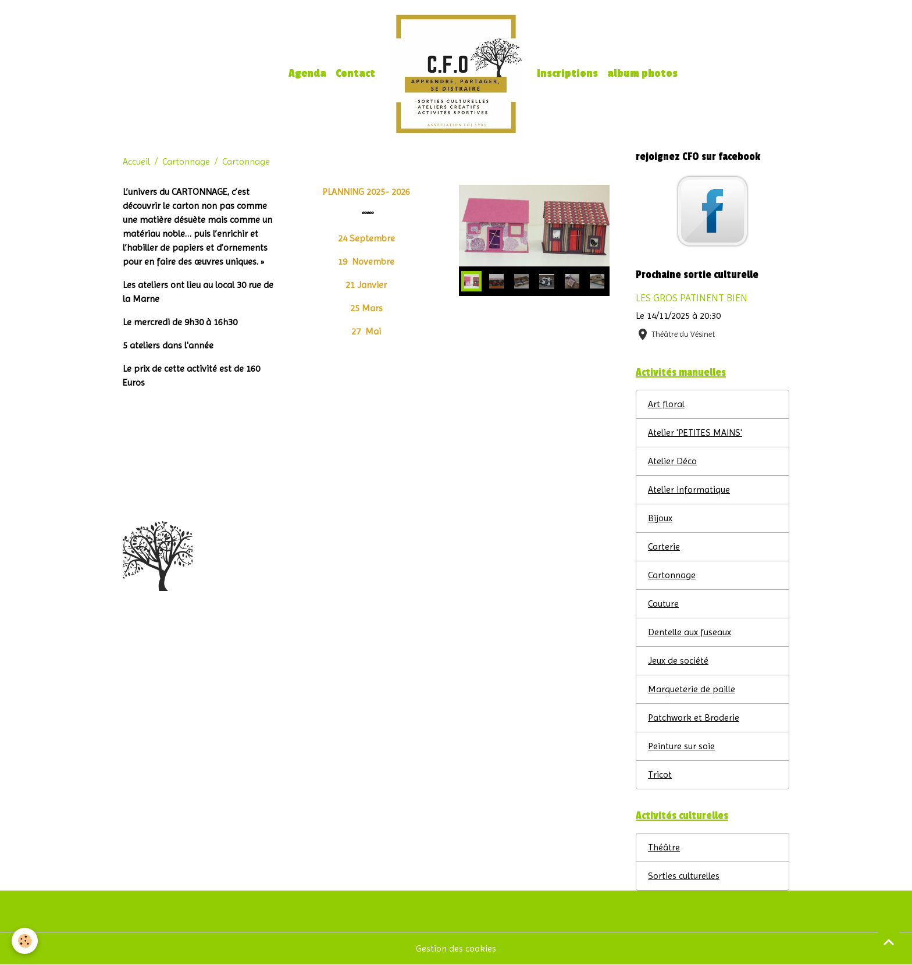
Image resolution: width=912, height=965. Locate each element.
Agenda (307, 73)
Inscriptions (567, 73)
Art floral (666, 403)
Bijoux (660, 518)
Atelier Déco (672, 461)
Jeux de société (678, 660)
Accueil (136, 161)
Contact (355, 73)
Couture (663, 603)
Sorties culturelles (683, 875)
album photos (642, 73)
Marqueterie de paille (691, 689)
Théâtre (664, 847)
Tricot (660, 774)
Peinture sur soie (681, 746)
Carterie (664, 546)
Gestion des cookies (456, 948)
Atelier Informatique (689, 489)
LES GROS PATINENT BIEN (691, 298)
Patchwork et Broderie (693, 717)
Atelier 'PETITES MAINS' (695, 432)
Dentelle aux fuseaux (689, 632)
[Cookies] (25, 941)
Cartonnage (186, 161)
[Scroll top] (888, 941)
